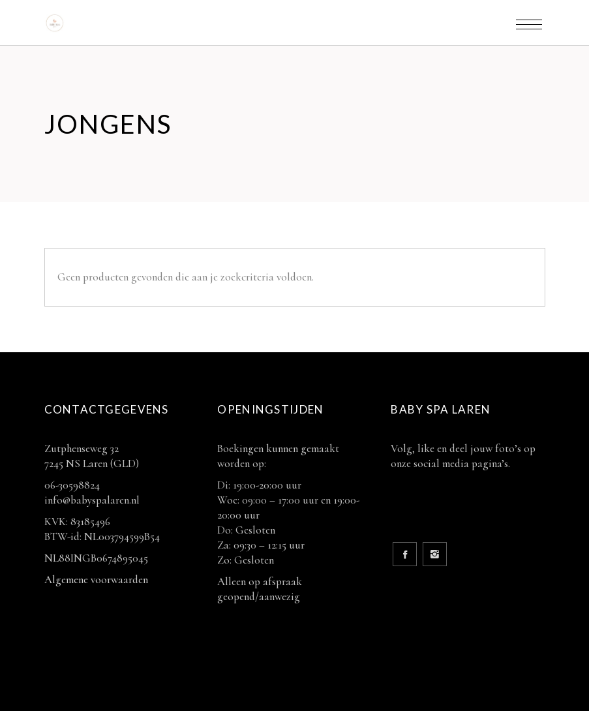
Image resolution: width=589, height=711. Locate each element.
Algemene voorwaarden (96, 579)
